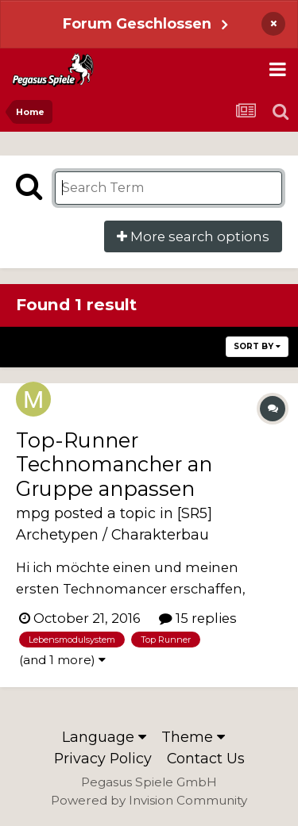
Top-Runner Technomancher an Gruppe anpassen (114, 464)
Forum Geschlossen (137, 23)
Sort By (257, 346)
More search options (193, 236)
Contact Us (206, 758)
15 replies (198, 618)
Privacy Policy (103, 758)
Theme (193, 736)
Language (104, 736)
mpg (33, 513)
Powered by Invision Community (149, 800)
